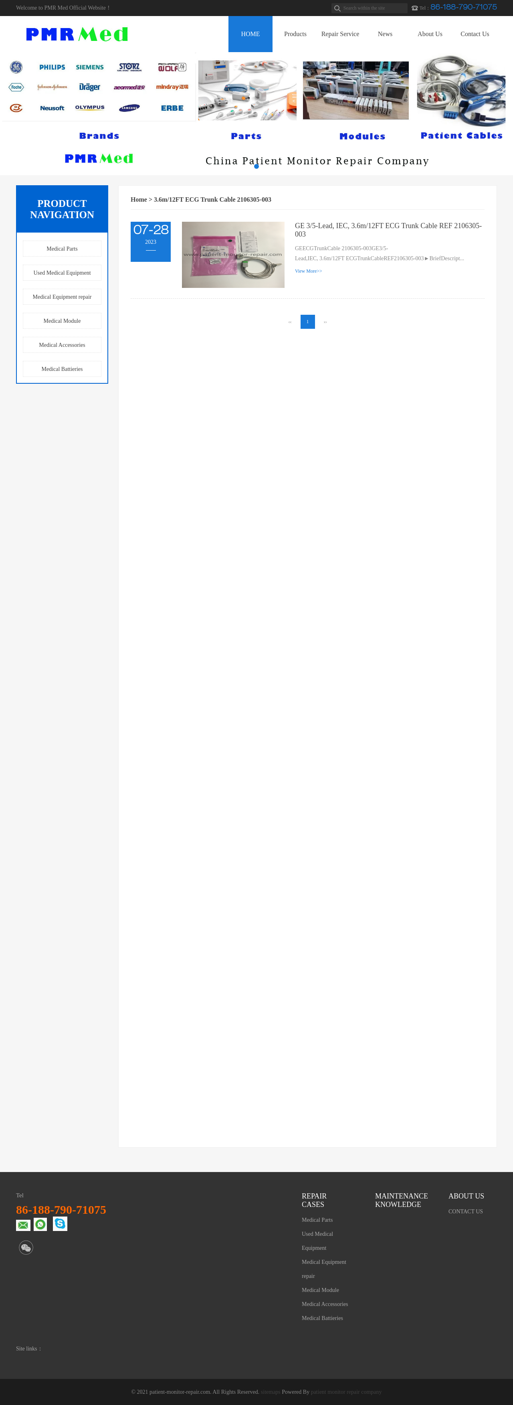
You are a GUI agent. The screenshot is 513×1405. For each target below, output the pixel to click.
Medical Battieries (62, 369)
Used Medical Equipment (62, 273)
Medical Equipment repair (62, 297)
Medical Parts (61, 249)
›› (325, 321)
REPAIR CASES (314, 1200)
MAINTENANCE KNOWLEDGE (399, 1200)
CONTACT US (465, 1212)
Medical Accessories (62, 345)
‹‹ (290, 321)
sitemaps (271, 1392)
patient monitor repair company (346, 1392)
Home (139, 199)
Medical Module (62, 321)
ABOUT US (466, 1196)
